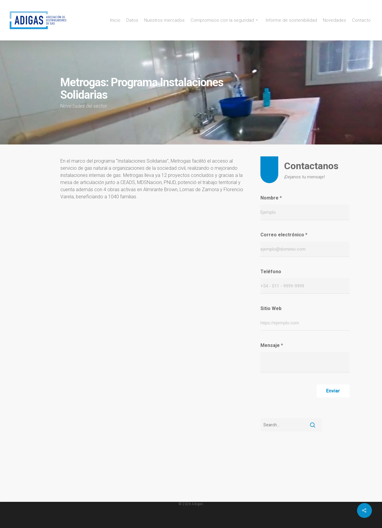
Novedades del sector (83, 106)
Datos (132, 20)
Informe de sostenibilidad (291, 20)
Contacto (361, 20)
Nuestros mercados (164, 20)
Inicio (115, 20)
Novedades (334, 20)
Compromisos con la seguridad (225, 20)
